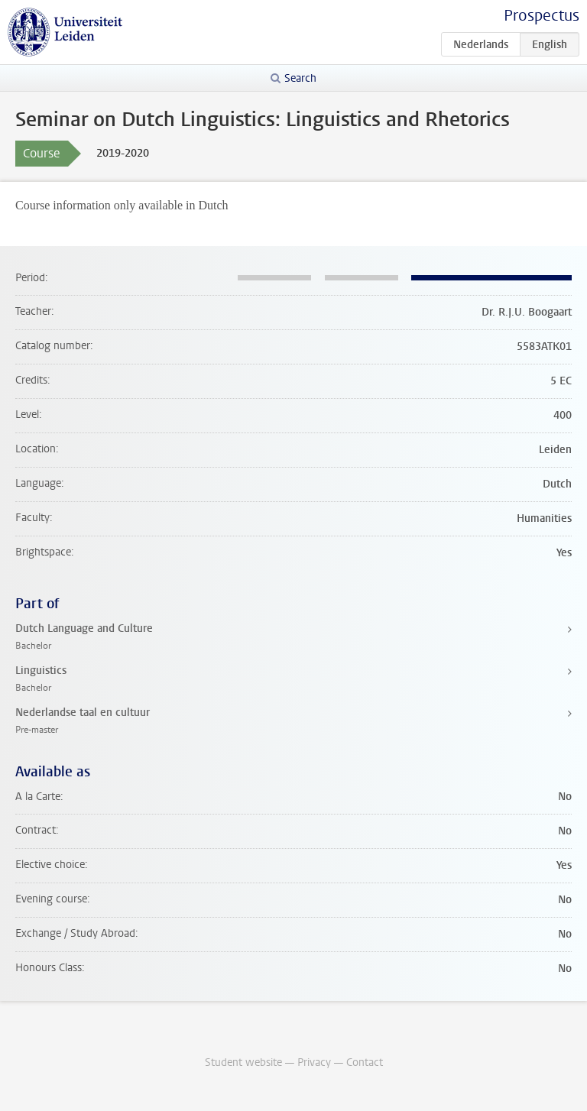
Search (300, 78)
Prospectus (541, 15)
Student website (243, 1062)
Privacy (314, 1062)
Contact (364, 1062)
